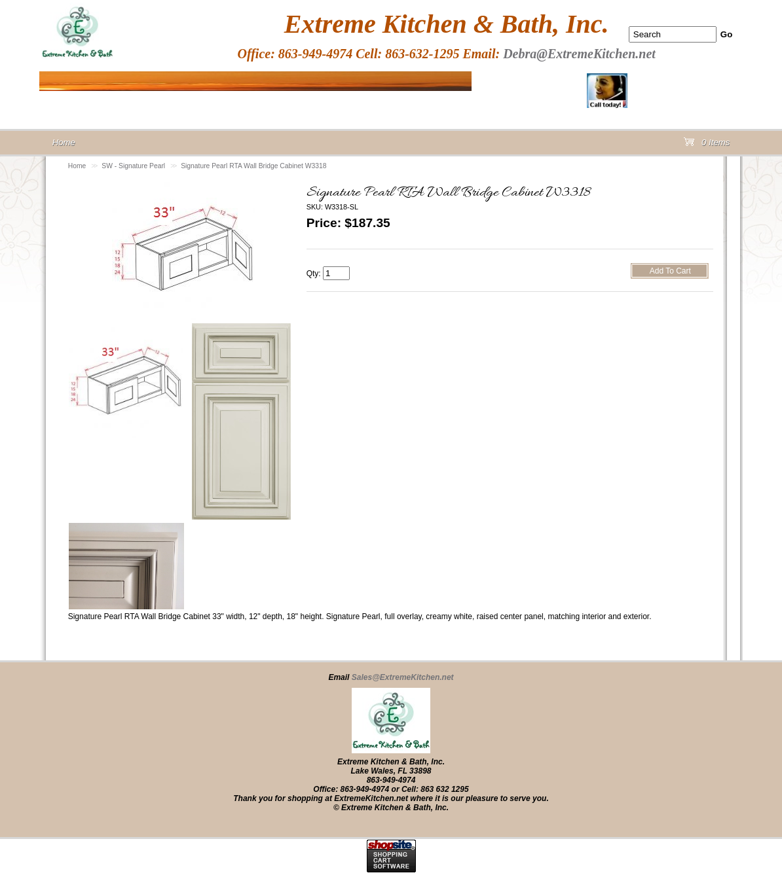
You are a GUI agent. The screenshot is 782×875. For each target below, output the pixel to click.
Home (77, 166)
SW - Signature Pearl (133, 166)
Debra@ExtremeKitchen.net (579, 53)
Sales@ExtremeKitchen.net (403, 677)
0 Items (707, 144)
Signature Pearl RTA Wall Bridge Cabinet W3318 (253, 166)
